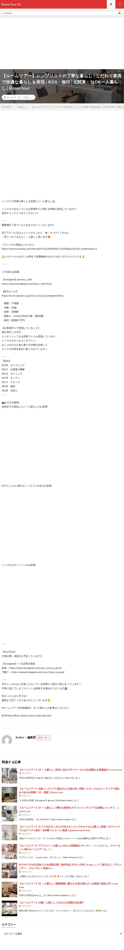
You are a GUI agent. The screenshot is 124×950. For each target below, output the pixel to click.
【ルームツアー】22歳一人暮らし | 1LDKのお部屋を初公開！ (52, 902)
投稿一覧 (42, 737)
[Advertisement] (62, 43)
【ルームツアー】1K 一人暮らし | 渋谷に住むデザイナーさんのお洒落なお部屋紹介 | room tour (70, 769)
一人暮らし (26, 97)
